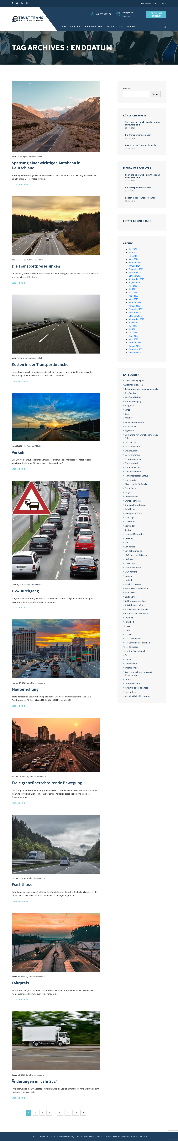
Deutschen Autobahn (134, 422)
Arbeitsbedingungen (134, 380)
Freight (128, 492)
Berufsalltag (130, 393)
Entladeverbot (131, 450)
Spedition (75, 26)
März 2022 (133, 339)
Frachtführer (130, 488)
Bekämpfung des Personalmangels (141, 388)
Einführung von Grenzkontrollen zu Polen (141, 436)
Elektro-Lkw (130, 442)
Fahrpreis (20, 982)
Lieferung (129, 538)
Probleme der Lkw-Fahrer (136, 613)
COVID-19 (129, 418)
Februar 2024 (135, 262)
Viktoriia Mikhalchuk (34, 156)
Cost (126, 414)
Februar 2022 (135, 342)
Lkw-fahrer (129, 546)
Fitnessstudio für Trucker (136, 484)
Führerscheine (131, 496)
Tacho (127, 655)
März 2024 (133, 259)
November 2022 (136, 312)
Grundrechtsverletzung (135, 505)
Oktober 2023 (135, 275)
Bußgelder (129, 405)
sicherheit (129, 621)
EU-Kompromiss (132, 454)
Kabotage (129, 517)
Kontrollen (129, 525)
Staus (127, 626)
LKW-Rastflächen (132, 567)
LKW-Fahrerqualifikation (136, 555)
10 (60, 1112)
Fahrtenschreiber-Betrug (136, 475)
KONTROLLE (130, 521)
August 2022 (134, 322)
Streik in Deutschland (134, 651)
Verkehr (19, 452)
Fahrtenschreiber (132, 471)
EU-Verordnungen (132, 459)
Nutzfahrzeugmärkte (134, 605)
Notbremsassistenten (135, 601)
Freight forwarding (93, 26)
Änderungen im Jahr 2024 (35, 1081)
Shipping (128, 617)
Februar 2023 (135, 302)
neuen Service (130, 596)
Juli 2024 (133, 249)
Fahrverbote (130, 479)
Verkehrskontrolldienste (136, 687)
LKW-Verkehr (130, 571)
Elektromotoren (132, 446)
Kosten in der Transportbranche (40, 364)
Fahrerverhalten (132, 467)
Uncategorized (131, 667)
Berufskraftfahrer (132, 397)
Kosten (127, 530)
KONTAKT (131, 26)
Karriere (111, 26)
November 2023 (136, 272)
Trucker (128, 659)
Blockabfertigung (132, 401)
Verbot (127, 679)
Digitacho (129, 430)
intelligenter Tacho (133, 513)
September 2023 (136, 279)
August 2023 (134, 282)
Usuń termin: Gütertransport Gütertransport (138, 673)
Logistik (128, 580)
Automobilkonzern (133, 384)
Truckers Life (130, 663)
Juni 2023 (133, 289)
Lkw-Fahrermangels (134, 550)
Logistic (128, 575)
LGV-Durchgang (25, 591)
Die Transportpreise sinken (36, 266)
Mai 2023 (133, 292)
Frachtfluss (22, 884)
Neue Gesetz (130, 592)
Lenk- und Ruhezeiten (134, 534)
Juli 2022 (133, 325)
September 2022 (136, 319)
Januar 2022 (134, 345)
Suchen (126, 88)
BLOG (120, 26)
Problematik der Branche (136, 609)
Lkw (126, 542)
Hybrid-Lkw (129, 509)
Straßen (128, 634)
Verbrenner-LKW (132, 683)
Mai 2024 (133, 255)
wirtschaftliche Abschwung (137, 696)
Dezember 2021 (136, 349)
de (164, 3)
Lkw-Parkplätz (131, 563)
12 (76, 1112)
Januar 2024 (134, 265)
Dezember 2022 (136, 309)
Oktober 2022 (135, 315)
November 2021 (136, 352)
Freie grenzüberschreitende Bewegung (47, 782)
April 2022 (133, 335)
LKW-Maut (129, 559)
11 (68, 1112)
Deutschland (130, 426)
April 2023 (133, 295)
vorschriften (130, 691)
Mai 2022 (133, 332)
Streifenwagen (131, 646)
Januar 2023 (134, 305)
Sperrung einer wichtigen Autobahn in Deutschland (46, 165)
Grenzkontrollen (132, 500)
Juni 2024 (133, 252)
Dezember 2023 (136, 269)
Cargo (127, 409)
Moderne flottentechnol (136, 588)
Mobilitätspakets (132, 584)
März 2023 (133, 299)
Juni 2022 (133, 329)
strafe (127, 630)
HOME (64, 26)
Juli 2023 (133, 285)
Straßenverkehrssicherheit (137, 642)
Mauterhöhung (25, 689)
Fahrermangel (131, 463)
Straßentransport (133, 638)
